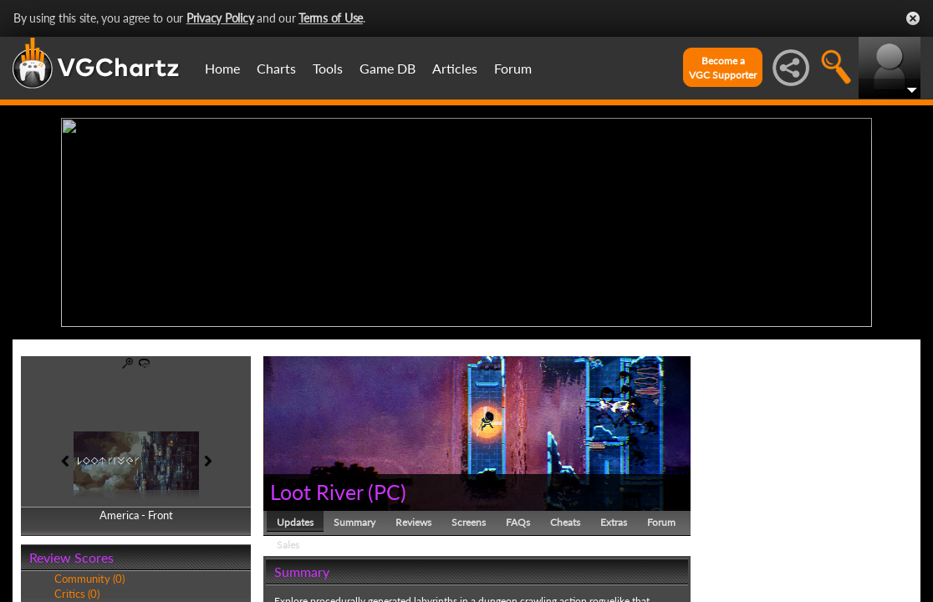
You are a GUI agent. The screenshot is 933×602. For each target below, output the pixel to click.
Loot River (316, 491)
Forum (513, 68)
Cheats (565, 522)
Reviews (413, 522)
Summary (354, 522)
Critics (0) (76, 593)
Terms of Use (330, 18)
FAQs (518, 522)
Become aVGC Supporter (723, 67)
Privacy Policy (220, 18)
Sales (288, 544)
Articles (454, 68)
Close (913, 18)
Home (222, 68)
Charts (276, 68)
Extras (613, 522)
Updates (295, 522)
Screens (468, 522)
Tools (328, 68)
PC (387, 491)
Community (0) (89, 578)
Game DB (387, 68)
